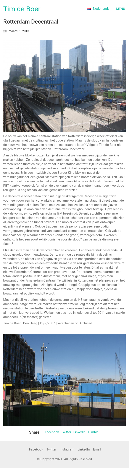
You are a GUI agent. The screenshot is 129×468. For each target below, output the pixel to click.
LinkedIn (79, 432)
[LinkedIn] (83, 449)
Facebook (52, 432)
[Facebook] (36, 449)
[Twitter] (51, 449)
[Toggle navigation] (121, 9)
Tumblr (93, 432)
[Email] (97, 449)
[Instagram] (67, 449)
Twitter (66, 432)
